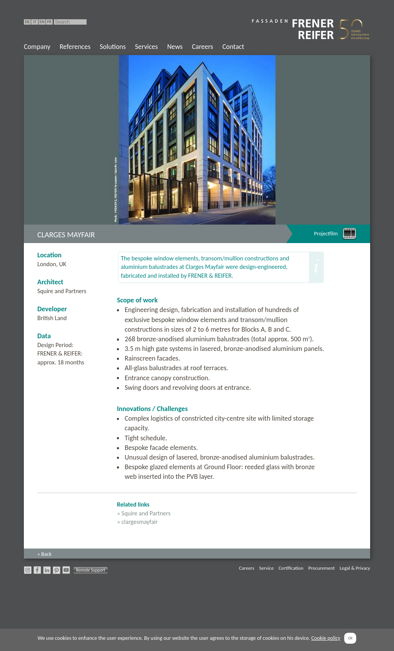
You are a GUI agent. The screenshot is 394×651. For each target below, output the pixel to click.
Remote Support (90, 570)
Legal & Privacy (355, 568)
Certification (291, 568)
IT (34, 21)
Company (37, 46)
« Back (44, 554)
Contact (233, 46)
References (75, 46)
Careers (202, 46)
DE (27, 21)
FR (49, 21)
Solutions (112, 46)
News (174, 46)
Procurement (321, 568)
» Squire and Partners (143, 513)
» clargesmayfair (137, 521)
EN (42, 21)
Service (266, 568)
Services (146, 46)
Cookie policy (325, 638)
